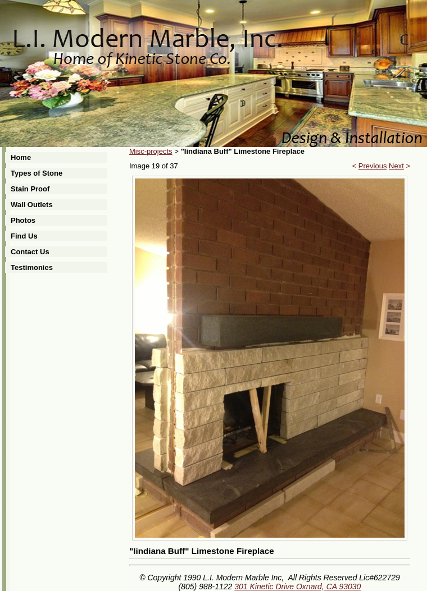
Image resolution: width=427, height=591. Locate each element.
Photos (23, 220)
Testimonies (32, 267)
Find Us (24, 236)
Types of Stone (36, 173)
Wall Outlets (32, 204)
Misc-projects (150, 151)
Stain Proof (30, 189)
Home (21, 157)
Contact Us (30, 252)
